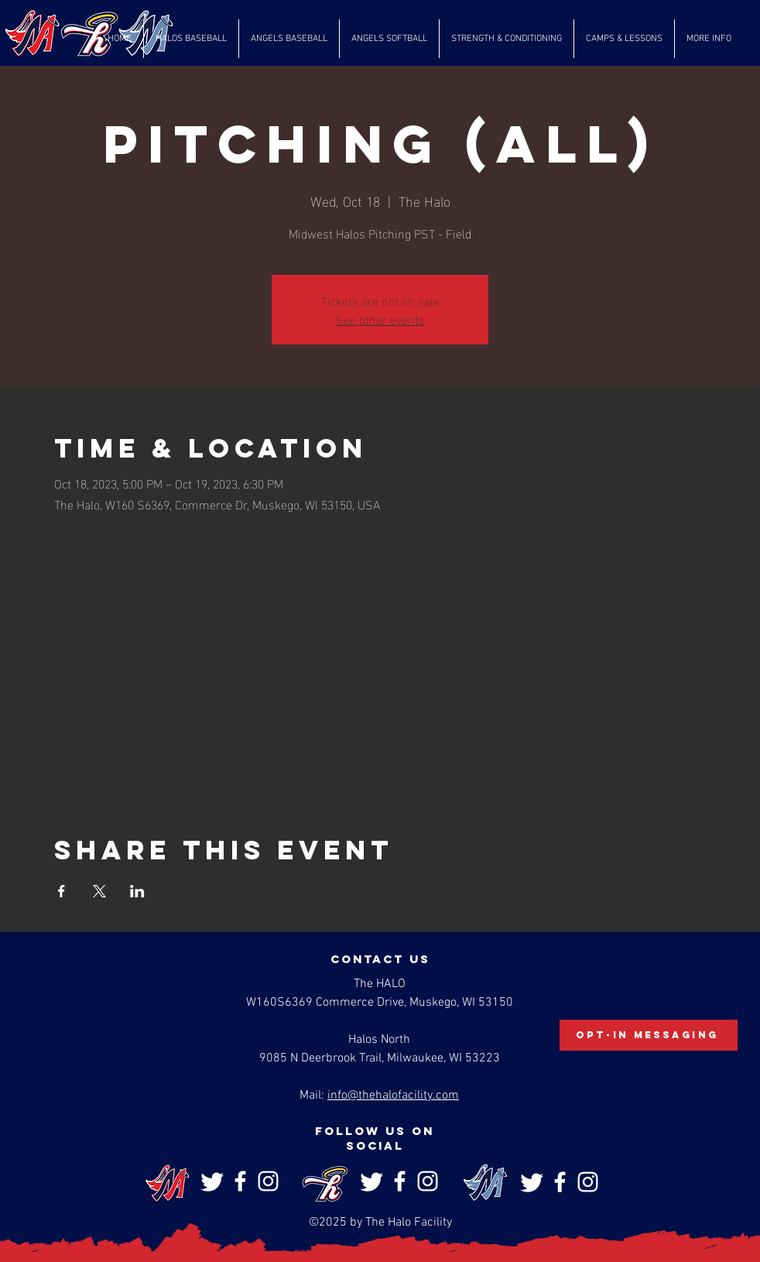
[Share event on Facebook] (61, 891)
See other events (380, 318)
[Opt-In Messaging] (649, 1035)
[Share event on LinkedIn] (137, 891)
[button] (191, 38)
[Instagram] (268, 1181)
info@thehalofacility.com (393, 1095)
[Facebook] (240, 1181)
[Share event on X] (99, 891)
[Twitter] (212, 1181)
